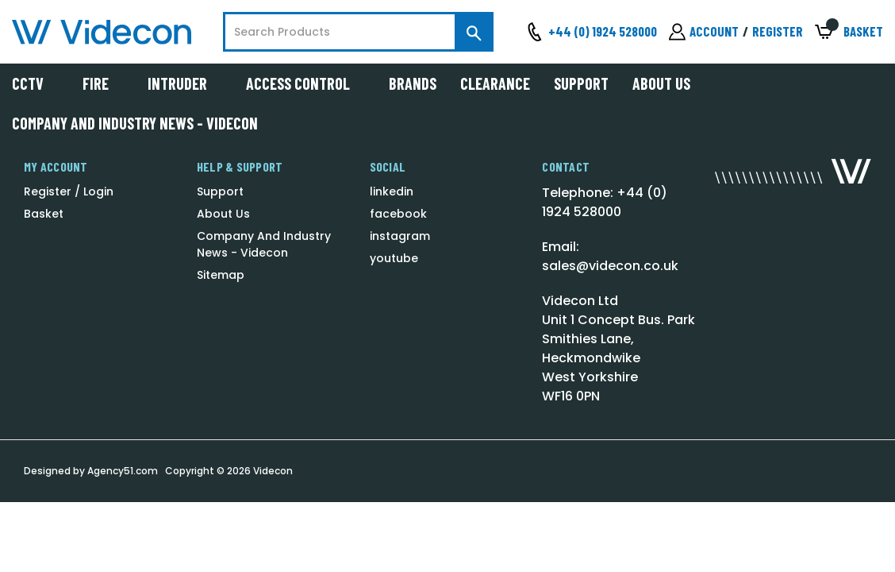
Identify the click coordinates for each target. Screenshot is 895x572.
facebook (398, 214)
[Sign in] (704, 31)
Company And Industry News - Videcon (135, 123)
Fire (103, 83)
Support (581, 83)
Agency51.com (122, 470)
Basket (43, 214)
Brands (412, 83)
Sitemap (220, 275)
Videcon (273, 470)
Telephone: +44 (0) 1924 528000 (604, 202)
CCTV (35, 83)
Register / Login (68, 191)
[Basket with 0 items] (849, 32)
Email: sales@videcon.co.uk (610, 256)
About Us (661, 83)
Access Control (305, 83)
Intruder (185, 83)
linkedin (391, 191)
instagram (400, 236)
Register (777, 31)
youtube (394, 258)
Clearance (495, 83)
